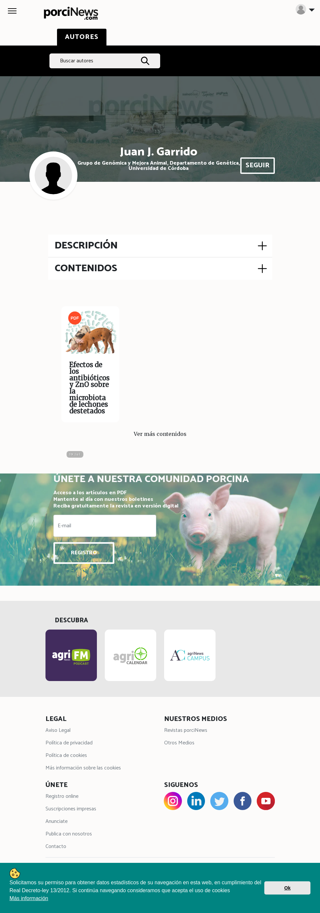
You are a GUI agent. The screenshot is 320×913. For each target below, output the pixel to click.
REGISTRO (84, 552)
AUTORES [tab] (82, 37)
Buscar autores (76, 60)
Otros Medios (179, 742)
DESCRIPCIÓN (86, 246)
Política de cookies (66, 755)
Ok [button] (287, 888)
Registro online (61, 796)
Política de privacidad (69, 742)
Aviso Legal (58, 730)
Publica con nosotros (68, 834)
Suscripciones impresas (70, 808)
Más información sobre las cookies (83, 768)
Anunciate (56, 821)
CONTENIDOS (86, 268)
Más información (29, 898)
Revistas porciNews (185, 730)
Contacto (55, 846)
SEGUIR (258, 165)
